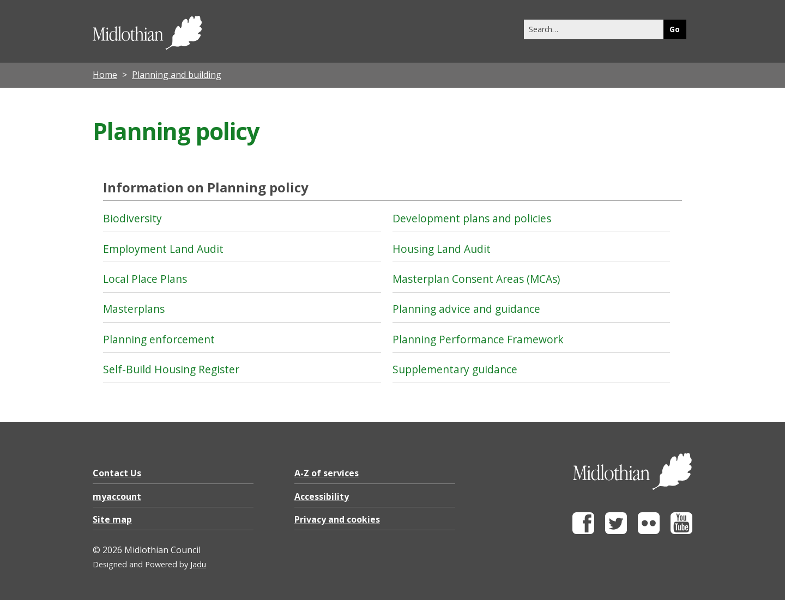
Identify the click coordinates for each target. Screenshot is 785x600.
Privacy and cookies (337, 519)
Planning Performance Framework (478, 339)
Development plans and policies (471, 218)
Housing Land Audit (441, 248)
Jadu (198, 564)
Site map (112, 519)
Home (105, 75)
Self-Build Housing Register (171, 369)
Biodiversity (132, 218)
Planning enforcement (159, 339)
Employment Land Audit (163, 248)
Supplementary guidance (454, 369)
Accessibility (321, 496)
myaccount (117, 496)
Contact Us (117, 473)
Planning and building (176, 75)
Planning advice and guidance (466, 308)
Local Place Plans (145, 278)
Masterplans (134, 308)
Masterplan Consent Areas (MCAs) (476, 278)
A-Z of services (326, 473)
